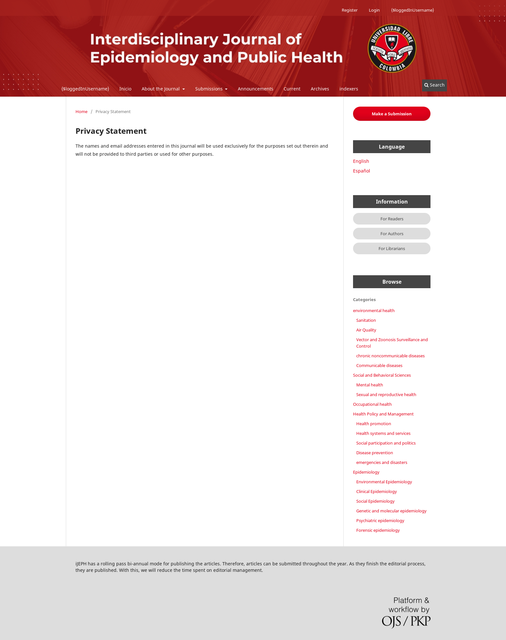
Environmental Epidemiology (384, 482)
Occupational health (372, 404)
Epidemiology (366, 472)
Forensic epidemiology (378, 530)
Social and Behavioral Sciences (382, 375)
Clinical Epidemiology (376, 491)
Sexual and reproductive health (386, 394)
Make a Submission (392, 114)
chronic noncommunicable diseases (390, 356)
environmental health (374, 310)
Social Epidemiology (375, 501)
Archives (320, 89)
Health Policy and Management (383, 414)
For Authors (391, 233)
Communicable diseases (379, 365)
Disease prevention (374, 453)
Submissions (209, 89)
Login (374, 10)
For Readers (391, 219)
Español (361, 171)
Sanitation (366, 320)
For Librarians (392, 248)
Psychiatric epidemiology (380, 520)
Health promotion (373, 423)
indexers (348, 89)
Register (350, 10)
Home (81, 111)
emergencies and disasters (381, 462)
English (361, 161)
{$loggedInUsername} (85, 89)
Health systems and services (383, 433)
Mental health (369, 385)
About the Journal (161, 89)
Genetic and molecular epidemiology (391, 511)
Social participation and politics (386, 443)
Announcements (255, 89)
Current (292, 89)
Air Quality (366, 330)
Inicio (125, 89)
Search (434, 85)
